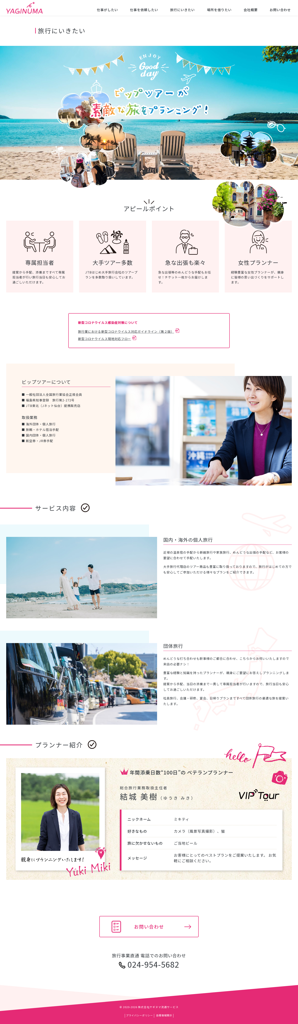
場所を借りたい (219, 9)
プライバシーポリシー (139, 1015)
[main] (149, 491)
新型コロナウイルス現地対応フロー (104, 339)
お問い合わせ (280, 9)
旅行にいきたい (182, 9)
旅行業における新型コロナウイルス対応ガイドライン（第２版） (126, 331)
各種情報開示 (164, 1015)
